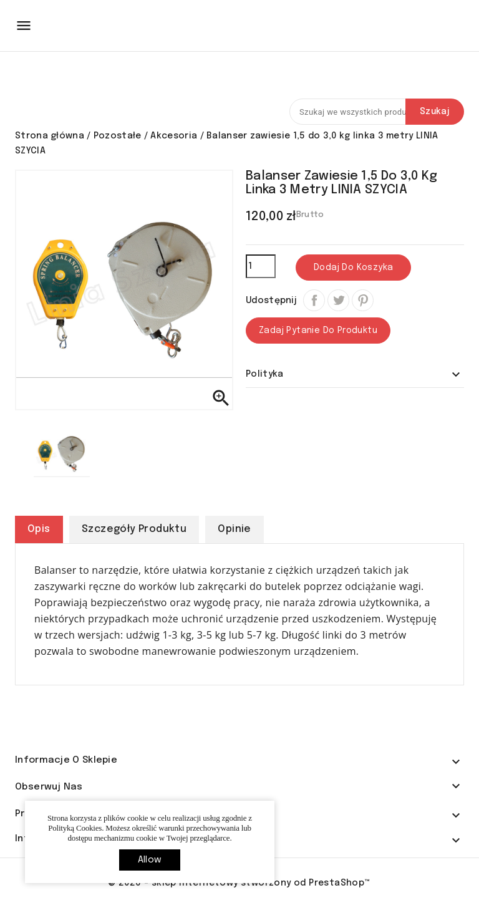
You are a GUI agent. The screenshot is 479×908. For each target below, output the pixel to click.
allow (150, 860)
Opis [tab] (39, 529)
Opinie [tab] (234, 529)
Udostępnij (314, 300)
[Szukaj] (376, 112)
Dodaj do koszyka (353, 267)
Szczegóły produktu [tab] (134, 529)
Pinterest (362, 300)
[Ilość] (261, 266)
